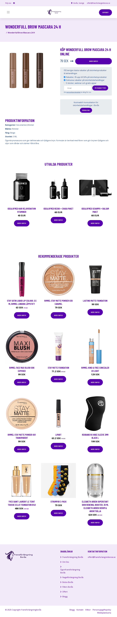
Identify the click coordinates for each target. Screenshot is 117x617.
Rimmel (30, 125)
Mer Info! (93, 61)
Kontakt (79, 609)
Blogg (65, 596)
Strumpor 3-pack (58, 501)
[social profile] (14, 3)
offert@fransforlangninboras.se (98, 3)
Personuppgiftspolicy (102, 609)
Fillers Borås (67, 587)
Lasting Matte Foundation (95, 300)
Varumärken (21, 125)
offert (105, 12)
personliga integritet (73, 92)
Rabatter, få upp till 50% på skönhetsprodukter (86, 77)
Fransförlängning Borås (72, 557)
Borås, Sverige (78, 3)
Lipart (58, 434)
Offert (65, 591)
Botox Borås (67, 582)
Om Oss (65, 562)
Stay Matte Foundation (58, 367)
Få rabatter (100, 88)
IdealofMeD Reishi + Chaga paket (58, 208)
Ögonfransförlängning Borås (70, 571)
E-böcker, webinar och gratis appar (81, 83)
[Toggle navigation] (8, 12)
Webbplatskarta (104, 612)
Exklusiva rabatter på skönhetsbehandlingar (85, 80)
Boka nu (86, 110)
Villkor (88, 609)
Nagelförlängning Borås (72, 577)
